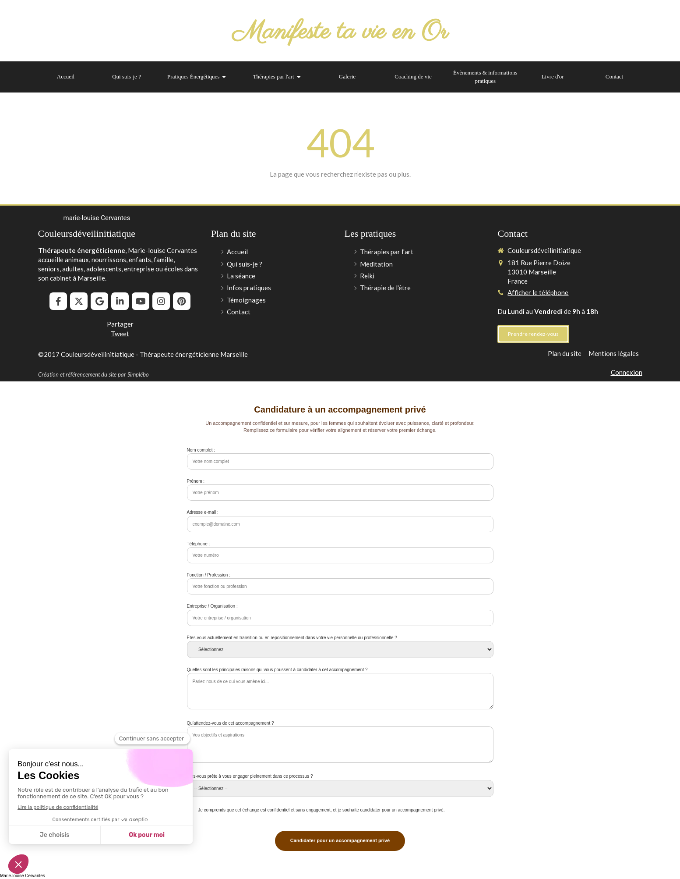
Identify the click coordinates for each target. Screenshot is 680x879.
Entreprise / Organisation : (212, 606)
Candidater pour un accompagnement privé (340, 840)
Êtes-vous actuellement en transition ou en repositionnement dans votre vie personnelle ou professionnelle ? (292, 637)
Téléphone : (198, 543)
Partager (120, 324)
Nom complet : (201, 450)
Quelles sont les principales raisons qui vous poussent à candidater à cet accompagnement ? (277, 669)
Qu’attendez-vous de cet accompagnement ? (230, 723)
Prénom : (196, 481)
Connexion (626, 372)
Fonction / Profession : (209, 575)
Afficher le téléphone (537, 292)
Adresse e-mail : (202, 512)
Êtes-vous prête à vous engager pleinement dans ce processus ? (250, 776)
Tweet (120, 334)
